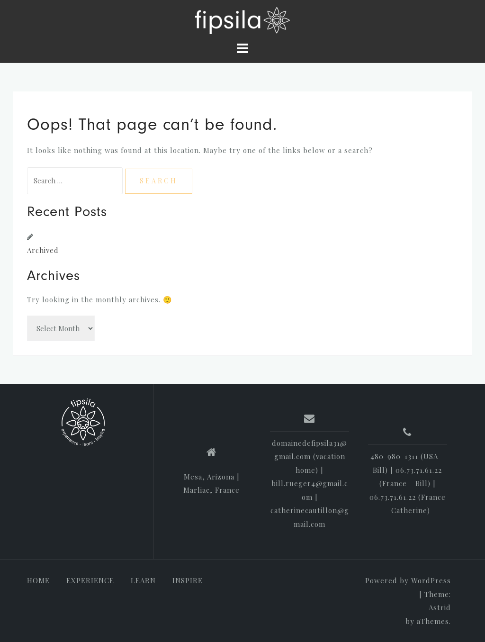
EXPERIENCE (90, 580)
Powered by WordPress (408, 580)
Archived (43, 250)
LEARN (143, 580)
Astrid (440, 607)
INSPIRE (187, 580)
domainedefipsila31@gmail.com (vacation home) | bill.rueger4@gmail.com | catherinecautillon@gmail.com (309, 483)
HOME (38, 580)
